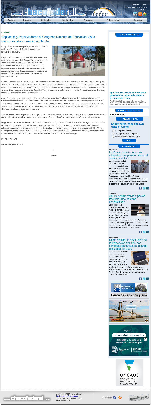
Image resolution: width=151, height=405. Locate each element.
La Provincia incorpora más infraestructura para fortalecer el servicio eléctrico (128, 155)
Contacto (138, 20)
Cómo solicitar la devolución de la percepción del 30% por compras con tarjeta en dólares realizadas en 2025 (128, 244)
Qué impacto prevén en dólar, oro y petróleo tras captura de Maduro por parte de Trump (128, 96)
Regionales (45, 20)
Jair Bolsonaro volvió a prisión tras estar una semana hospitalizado (127, 199)
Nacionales (67, 20)
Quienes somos (114, 20)
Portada (11, 20)
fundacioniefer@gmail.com (67, 396)
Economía (88, 20)
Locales (27, 20)
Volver (53, 155)
